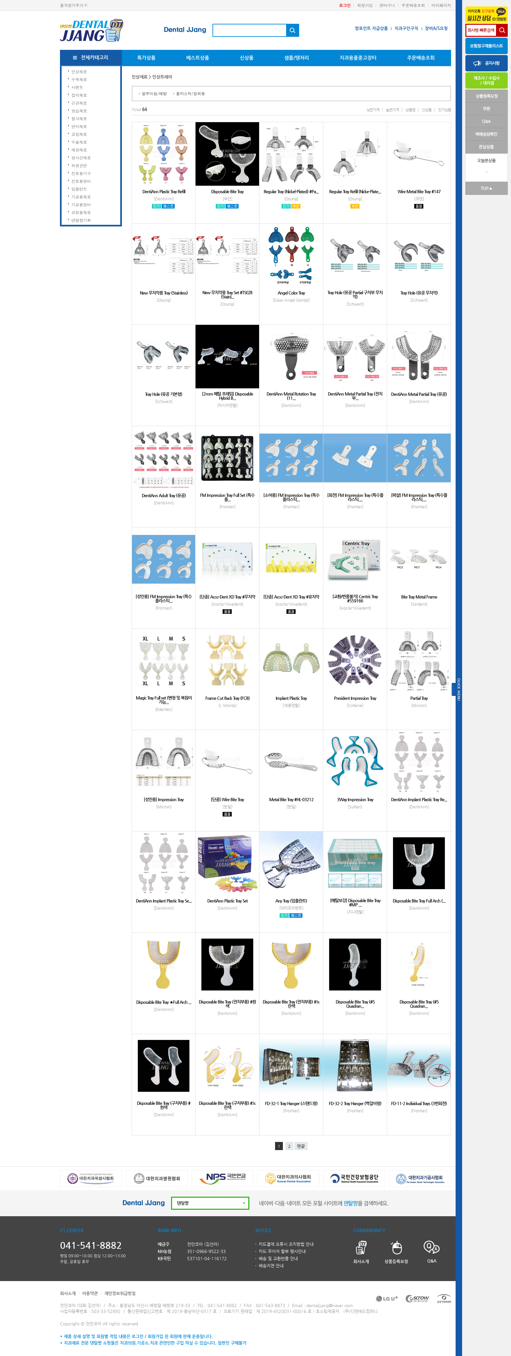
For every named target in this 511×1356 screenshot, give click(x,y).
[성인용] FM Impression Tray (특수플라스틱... (164, 598)
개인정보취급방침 (120, 1293)
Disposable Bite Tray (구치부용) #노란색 (227, 1105)
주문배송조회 (413, 5)
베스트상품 (197, 57)
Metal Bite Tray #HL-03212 (291, 799)
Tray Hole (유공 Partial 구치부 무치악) (355, 294)
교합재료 (79, 134)
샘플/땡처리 (296, 57)
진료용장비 (81, 181)
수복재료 (79, 79)
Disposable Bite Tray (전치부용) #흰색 (227, 1004)
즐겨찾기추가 (71, 5)
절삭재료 (79, 118)
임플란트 (79, 189)
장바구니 (387, 5)
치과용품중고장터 (358, 57)
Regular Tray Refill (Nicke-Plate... (355, 191)
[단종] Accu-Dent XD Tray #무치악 (227, 597)
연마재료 (79, 126)
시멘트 (77, 87)
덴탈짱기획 (81, 220)
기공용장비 (81, 204)
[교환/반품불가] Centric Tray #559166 (355, 598)
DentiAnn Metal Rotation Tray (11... (291, 396)
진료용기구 (81, 173)
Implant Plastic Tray (291, 698)
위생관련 (79, 165)
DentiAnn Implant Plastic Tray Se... (164, 901)
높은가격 (392, 110)
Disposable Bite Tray (227, 191)
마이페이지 (441, 5)
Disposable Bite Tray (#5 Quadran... (355, 1004)
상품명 (410, 110)
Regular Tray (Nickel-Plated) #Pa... (291, 191)
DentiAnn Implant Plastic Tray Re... (419, 799)
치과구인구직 (406, 28)
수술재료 (79, 142)
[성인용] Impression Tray (163, 799)
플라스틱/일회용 (190, 93)
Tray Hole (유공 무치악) (419, 293)
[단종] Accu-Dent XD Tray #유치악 (291, 597)
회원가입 (365, 5)
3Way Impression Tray (355, 799)
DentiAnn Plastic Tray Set (227, 901)
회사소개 (68, 1293)
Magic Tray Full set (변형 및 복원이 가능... (164, 700)
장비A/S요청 (436, 28)
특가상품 (146, 57)
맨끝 (301, 1146)
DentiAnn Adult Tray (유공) (164, 495)
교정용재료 (81, 212)
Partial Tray (419, 698)
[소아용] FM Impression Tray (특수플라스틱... (291, 497)
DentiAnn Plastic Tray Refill (163, 191)
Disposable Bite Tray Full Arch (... (419, 901)
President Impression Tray (355, 698)
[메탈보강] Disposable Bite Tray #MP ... (355, 902)
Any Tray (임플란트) (291, 901)
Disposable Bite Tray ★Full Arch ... (163, 1002)
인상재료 (79, 71)
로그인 (345, 5)
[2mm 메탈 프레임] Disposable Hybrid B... (227, 396)
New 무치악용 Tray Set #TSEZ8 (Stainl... (227, 294)
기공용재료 (81, 196)
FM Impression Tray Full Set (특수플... (227, 497)
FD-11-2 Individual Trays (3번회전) (419, 1103)
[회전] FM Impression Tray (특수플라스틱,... (355, 497)
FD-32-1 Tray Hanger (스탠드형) (291, 1103)
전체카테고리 (95, 57)
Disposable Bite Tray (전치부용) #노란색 (291, 1004)
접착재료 (79, 95)
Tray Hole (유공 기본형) (163, 394)
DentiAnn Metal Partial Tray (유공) (419, 394)
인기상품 (444, 110)
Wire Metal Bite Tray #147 (419, 191)
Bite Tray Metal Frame (419, 597)
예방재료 (79, 149)
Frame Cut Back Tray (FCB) (227, 698)
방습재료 (79, 110)
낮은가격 (372, 110)
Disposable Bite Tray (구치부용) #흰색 (163, 1105)
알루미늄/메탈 (154, 93)
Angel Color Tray (291, 293)
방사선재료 (81, 157)
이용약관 (90, 1293)
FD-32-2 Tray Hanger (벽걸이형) (355, 1103)
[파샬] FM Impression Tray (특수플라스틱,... (419, 497)
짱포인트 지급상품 (371, 28)
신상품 (247, 57)
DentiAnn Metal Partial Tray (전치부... (355, 396)
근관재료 (79, 103)
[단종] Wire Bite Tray (227, 799)
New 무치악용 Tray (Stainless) (164, 293)
